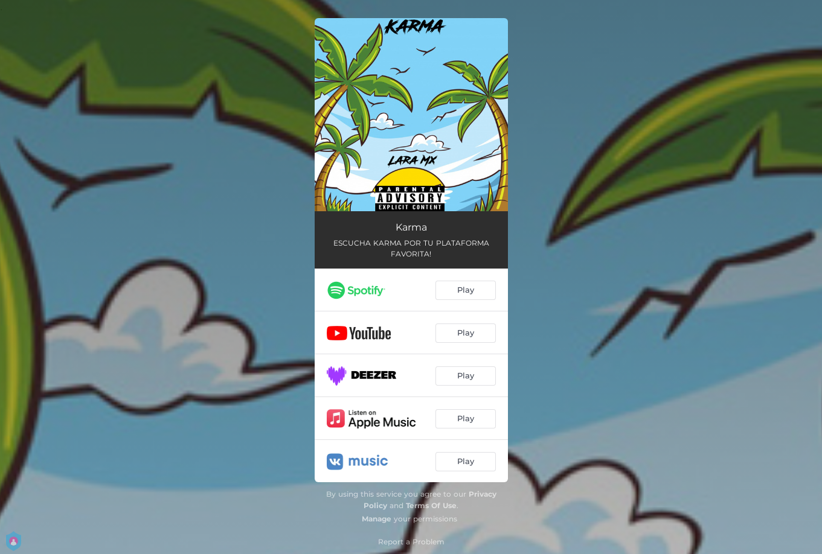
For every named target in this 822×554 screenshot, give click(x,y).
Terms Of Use (431, 505)
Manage (376, 518)
